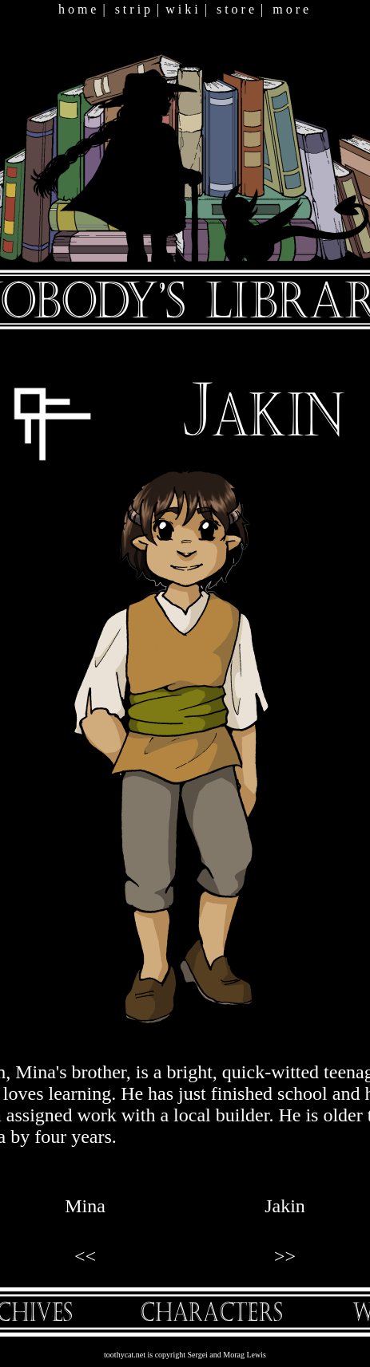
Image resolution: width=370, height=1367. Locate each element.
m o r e (290, 9)
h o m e (77, 9)
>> (285, 1256)
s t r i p (132, 9)
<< (85, 1256)
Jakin (285, 1206)
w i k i (181, 9)
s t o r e (235, 9)
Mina (85, 1206)
